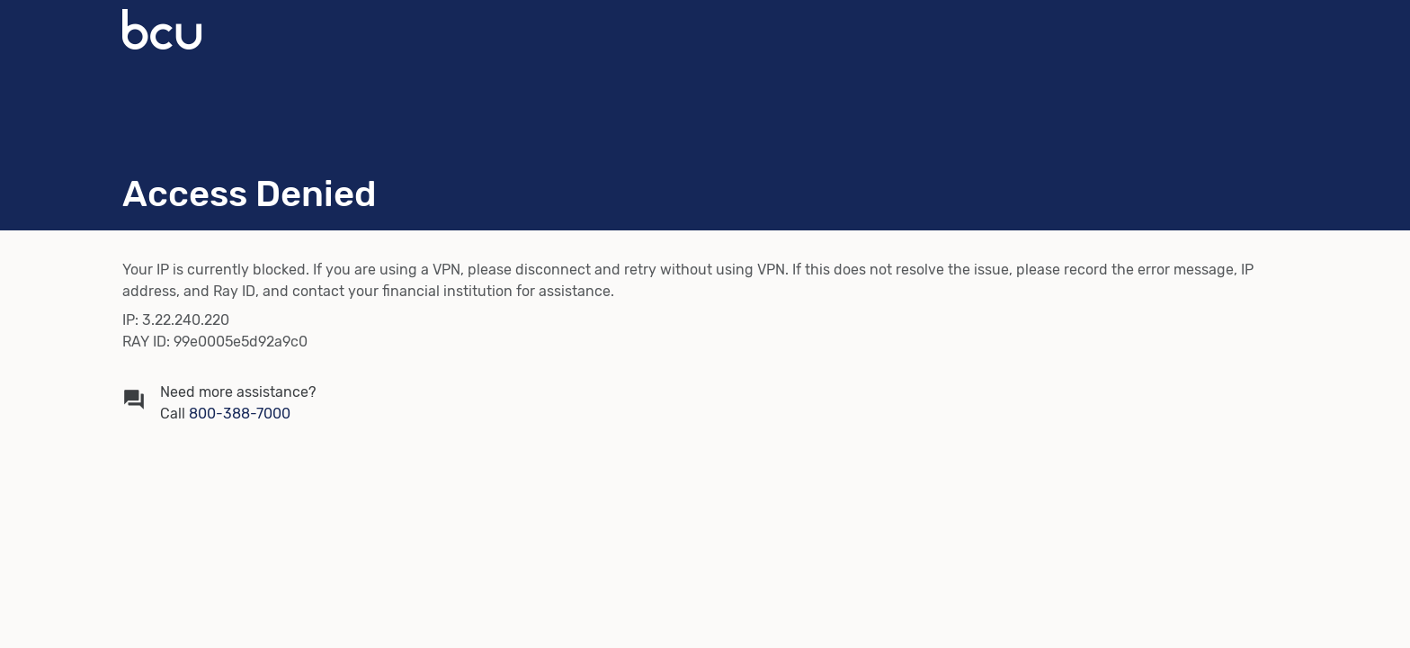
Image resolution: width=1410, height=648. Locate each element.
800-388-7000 (239, 413)
